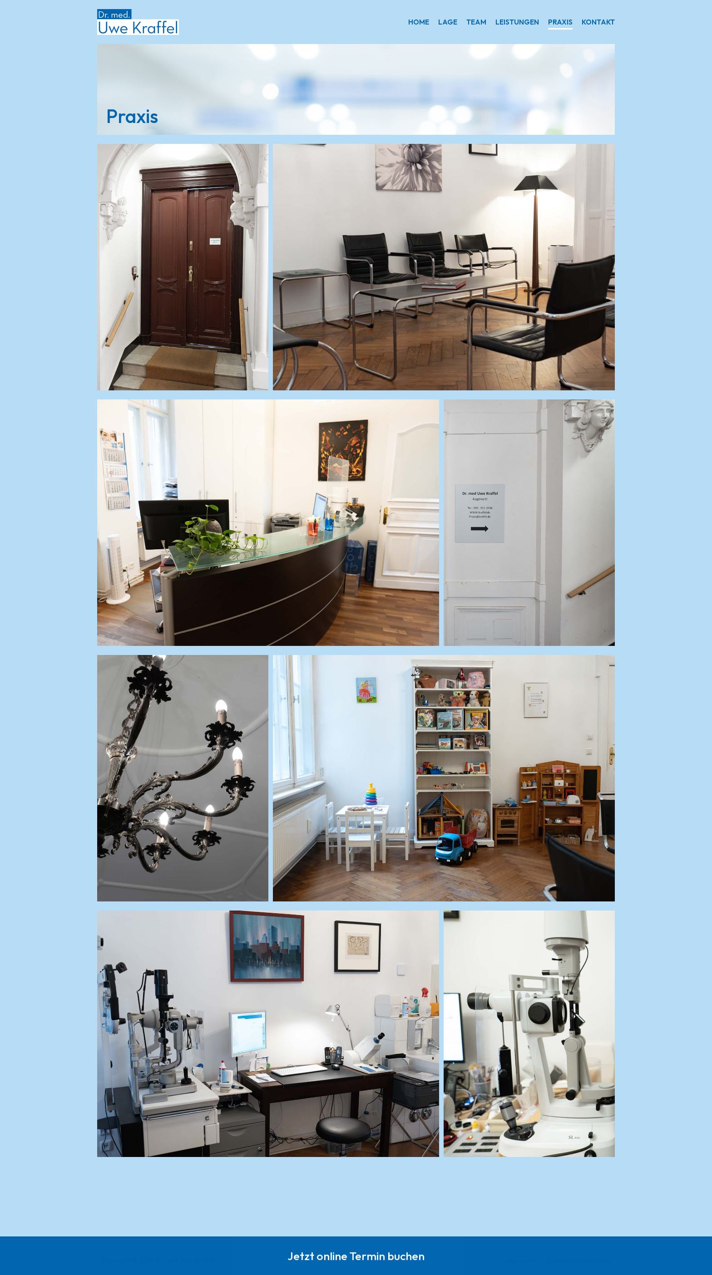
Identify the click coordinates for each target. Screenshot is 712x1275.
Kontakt (598, 22)
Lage (447, 22)
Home (418, 22)
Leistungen (517, 22)
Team (476, 22)
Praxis (560, 22)
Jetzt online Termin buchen (356, 1257)
